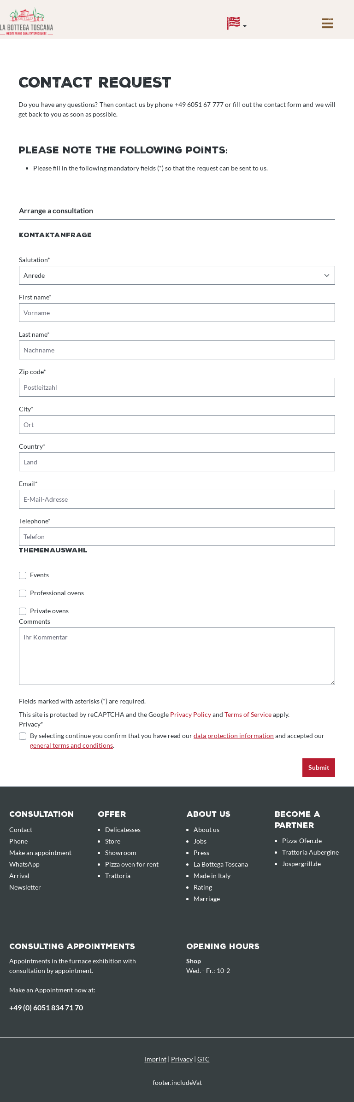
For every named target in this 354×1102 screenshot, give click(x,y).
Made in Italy (212, 875)
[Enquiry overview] (287, 17)
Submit (318, 767)
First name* (35, 297)
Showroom (120, 852)
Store (112, 841)
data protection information (234, 735)
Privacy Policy (190, 714)
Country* (32, 446)
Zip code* (32, 371)
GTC (203, 1059)
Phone (18, 841)
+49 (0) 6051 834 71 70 (46, 1007)
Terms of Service (247, 714)
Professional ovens (57, 593)
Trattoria (117, 875)
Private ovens (49, 611)
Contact (20, 829)
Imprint (155, 1059)
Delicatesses (123, 829)
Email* (28, 483)
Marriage (207, 899)
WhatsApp (24, 864)
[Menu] (327, 26)
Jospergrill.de (301, 864)
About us (206, 829)
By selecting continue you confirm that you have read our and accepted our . (177, 740)
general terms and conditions (71, 745)
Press (201, 852)
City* (26, 409)
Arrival (19, 875)
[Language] (236, 26)
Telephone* (35, 521)
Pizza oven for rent (132, 864)
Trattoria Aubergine (310, 852)
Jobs (200, 841)
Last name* (34, 334)
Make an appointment (40, 852)
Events (39, 575)
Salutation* (34, 260)
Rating (203, 887)
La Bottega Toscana (221, 864)
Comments (34, 621)
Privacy (182, 1059)
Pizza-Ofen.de (302, 840)
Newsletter (25, 887)
